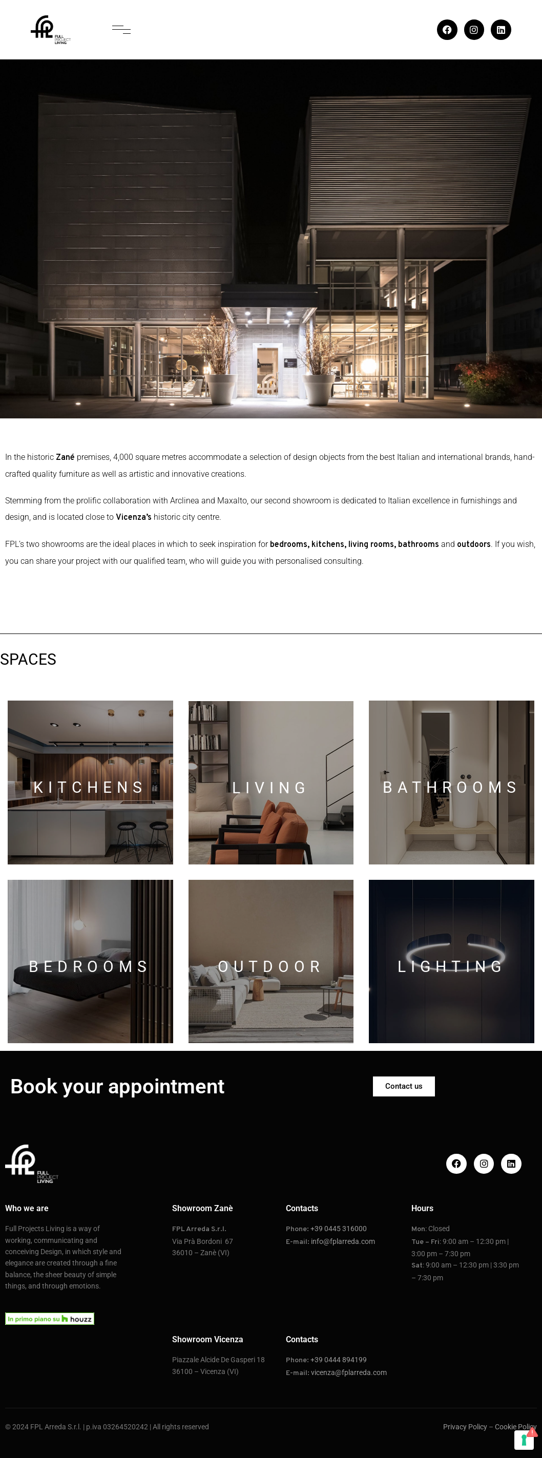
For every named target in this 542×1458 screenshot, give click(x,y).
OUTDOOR (271, 967)
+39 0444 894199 (338, 1360)
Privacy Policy (465, 1427)
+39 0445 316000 (338, 1228)
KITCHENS (90, 787)
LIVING (271, 788)
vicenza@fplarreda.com (349, 1372)
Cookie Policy (516, 1427)
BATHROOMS (452, 787)
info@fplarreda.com (343, 1241)
